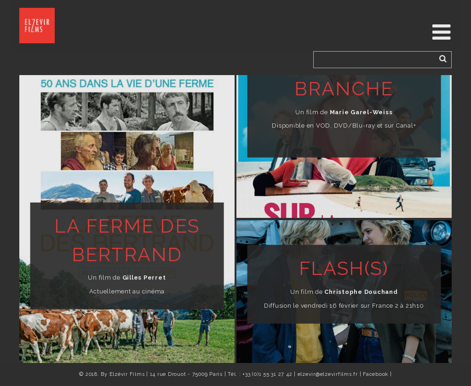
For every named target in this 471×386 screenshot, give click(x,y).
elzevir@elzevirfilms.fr (328, 374)
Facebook (375, 374)
